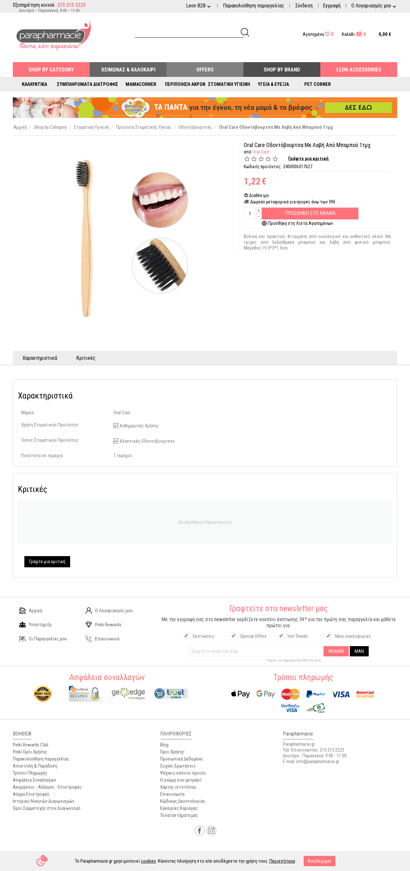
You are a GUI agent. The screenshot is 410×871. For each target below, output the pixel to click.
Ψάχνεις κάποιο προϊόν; (183, 773)
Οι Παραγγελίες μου (43, 639)
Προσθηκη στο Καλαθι (310, 213)
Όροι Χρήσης (172, 752)
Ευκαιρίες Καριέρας (179, 808)
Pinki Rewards (103, 624)
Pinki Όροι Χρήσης (30, 752)
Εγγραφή (331, 6)
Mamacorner (141, 84)
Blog (164, 745)
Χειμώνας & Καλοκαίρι (128, 69)
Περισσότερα (282, 861)
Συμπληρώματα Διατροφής (87, 84)
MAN (359, 651)
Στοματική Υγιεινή (229, 84)
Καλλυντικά (34, 84)
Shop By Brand (282, 69)
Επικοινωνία (102, 639)
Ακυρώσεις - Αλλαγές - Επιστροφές (47, 787)
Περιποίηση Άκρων (185, 84)
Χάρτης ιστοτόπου (178, 787)
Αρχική (30, 610)
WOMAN (336, 651)
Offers (205, 69)
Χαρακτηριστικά (39, 358)
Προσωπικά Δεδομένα (181, 759)
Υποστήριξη (35, 624)
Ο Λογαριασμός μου (109, 610)
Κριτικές (85, 358)
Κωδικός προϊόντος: (263, 166)
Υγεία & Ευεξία (273, 84)
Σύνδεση (304, 6)
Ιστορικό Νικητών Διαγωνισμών (43, 801)
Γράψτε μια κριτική (308, 158)
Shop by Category (51, 69)
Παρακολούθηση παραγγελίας (253, 6)
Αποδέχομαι (320, 861)
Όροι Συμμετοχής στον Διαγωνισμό (46, 808)
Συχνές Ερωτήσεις (178, 766)
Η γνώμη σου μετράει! (180, 780)
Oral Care (260, 152)
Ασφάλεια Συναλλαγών (34, 780)
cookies (148, 861)
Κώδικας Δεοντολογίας (182, 801)
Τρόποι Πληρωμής (30, 773)
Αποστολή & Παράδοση (35, 766)
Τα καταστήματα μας (179, 815)
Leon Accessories (358, 69)
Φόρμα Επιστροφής (31, 794)
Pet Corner (317, 84)
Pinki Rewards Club (30, 745)
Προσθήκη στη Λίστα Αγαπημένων (300, 223)
